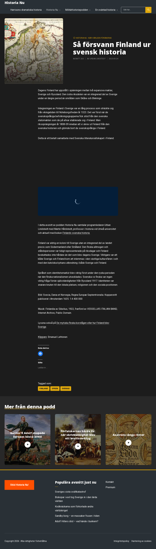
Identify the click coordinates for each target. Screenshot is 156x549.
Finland (43, 388)
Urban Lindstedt (98, 59)
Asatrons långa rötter (128, 435)
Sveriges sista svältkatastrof (70, 491)
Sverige (66, 388)
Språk (55, 388)
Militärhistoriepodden (76, 9)
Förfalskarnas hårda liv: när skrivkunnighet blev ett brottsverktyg (78, 434)
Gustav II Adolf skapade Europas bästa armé (27, 434)
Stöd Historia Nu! (19, 484)
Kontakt (110, 482)
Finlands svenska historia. (76, 232)
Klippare (42, 337)
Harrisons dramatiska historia (26, 9)
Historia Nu (14, 2)
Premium (110, 487)
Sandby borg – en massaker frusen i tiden (77, 515)
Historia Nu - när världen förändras (94, 38)
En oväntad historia (105, 9)
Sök (149, 10)
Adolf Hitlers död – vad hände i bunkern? (76, 521)
